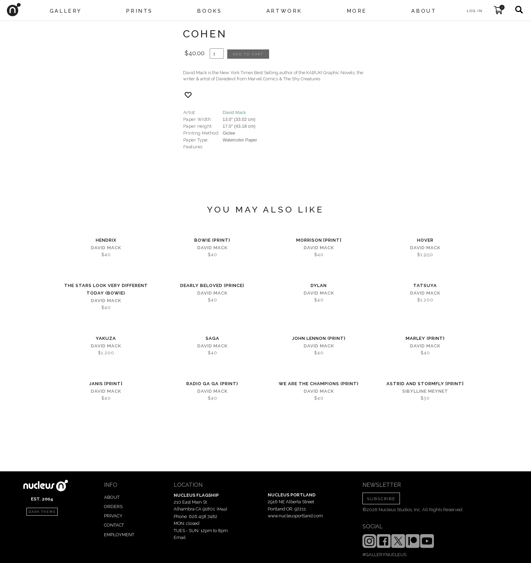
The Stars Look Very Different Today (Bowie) (106, 289)
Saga (212, 338)
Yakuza (106, 338)
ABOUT (111, 497)
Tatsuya (425, 285)
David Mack (234, 112)
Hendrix (106, 240)
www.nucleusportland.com (295, 515)
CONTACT (114, 525)
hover (425, 240)
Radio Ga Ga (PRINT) (212, 383)
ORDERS (113, 506)
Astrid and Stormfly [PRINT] (425, 383)
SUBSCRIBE (381, 498)
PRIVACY (113, 515)
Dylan (319, 285)
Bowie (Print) (212, 240)
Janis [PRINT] (106, 383)
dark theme (42, 512)
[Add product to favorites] (188, 95)
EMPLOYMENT (119, 534)
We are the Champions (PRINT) (319, 383)
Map (222, 509)
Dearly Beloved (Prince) (212, 285)
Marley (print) (425, 338)
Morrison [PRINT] (319, 240)
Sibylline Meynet (425, 391)
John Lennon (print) (319, 338)
